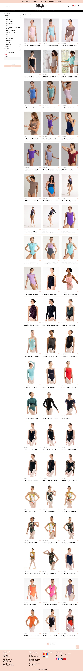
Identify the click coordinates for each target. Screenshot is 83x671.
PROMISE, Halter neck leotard (69, 263)
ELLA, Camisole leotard (49, 107)
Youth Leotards (9, 21)
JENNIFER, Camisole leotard (50, 201)
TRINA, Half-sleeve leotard (31, 418)
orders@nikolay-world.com (65, 654)
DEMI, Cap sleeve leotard (49, 573)
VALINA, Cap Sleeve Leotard (31, 635)
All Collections (9, 40)
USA (7, 6)
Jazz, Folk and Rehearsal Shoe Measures (34, 663)
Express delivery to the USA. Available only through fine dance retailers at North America (41, 1)
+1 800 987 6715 (60, 655)
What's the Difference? (8, 664)
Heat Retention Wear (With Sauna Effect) (13, 28)
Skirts (7, 25)
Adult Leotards (9, 19)
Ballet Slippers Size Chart (34, 659)
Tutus (7, 34)
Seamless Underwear (10, 30)
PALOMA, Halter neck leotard (50, 263)
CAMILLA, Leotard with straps (51, 45)
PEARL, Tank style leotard (68, 232)
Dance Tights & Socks (10, 32)
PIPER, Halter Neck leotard (31, 232)
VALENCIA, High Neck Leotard (69, 604)
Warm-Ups (8, 42)
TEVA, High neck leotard (49, 449)
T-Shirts (7, 36)
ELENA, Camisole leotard (30, 107)
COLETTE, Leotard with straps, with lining (32, 76)
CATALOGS (33, 10)
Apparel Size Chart (33, 658)
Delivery (5, 663)
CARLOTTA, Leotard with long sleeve (69, 76)
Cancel (12, 66)
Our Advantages (6, 655)
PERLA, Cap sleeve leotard (31, 294)
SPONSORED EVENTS (45, 10)
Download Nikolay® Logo (8, 665)
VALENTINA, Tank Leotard (50, 604)
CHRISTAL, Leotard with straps (32, 45)
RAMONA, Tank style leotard (69, 294)
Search (12, 64)
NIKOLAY (45, 669)
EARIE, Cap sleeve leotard (31, 201)
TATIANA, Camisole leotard (31, 356)
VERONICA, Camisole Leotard (51, 635)
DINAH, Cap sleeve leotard (68, 542)
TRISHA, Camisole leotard (68, 573)
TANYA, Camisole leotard (68, 325)
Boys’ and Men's (9, 23)
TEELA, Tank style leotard (30, 480)
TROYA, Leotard (65, 418)
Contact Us (5, 656)
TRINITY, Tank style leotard (68, 387)
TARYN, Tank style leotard (50, 356)
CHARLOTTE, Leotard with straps (51, 76)
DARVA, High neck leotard (31, 542)
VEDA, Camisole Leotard (68, 635)
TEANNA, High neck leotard (50, 480)
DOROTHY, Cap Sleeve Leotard (51, 542)
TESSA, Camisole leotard (30, 449)
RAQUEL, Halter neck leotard (31, 325)
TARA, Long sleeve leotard (31, 387)
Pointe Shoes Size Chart (34, 656)
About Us (5, 654)
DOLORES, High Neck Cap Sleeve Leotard (32, 573)
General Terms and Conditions (7, 660)
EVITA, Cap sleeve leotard (31, 170)
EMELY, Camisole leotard (68, 107)
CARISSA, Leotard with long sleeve (69, 45)
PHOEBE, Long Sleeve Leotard (51, 232)
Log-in (68, 6)
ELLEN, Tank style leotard (31, 139)
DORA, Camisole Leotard (30, 511)
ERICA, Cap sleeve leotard (68, 170)
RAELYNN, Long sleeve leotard (51, 325)
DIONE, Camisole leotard (49, 511)
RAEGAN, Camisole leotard (50, 294)
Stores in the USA (7, 661)
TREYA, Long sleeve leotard (50, 418)
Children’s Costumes (10, 38)
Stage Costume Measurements (32, 666)
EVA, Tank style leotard (67, 139)
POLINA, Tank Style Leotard (68, 201)
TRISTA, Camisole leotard (49, 387)
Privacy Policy (6, 658)
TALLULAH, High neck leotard (69, 356)
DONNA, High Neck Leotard (69, 511)
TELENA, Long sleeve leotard (69, 480)
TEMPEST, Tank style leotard (69, 449)
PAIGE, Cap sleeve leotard (31, 263)
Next (53, 643)
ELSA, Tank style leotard (49, 139)
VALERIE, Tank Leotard (30, 604)
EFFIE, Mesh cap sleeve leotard (51, 170)
